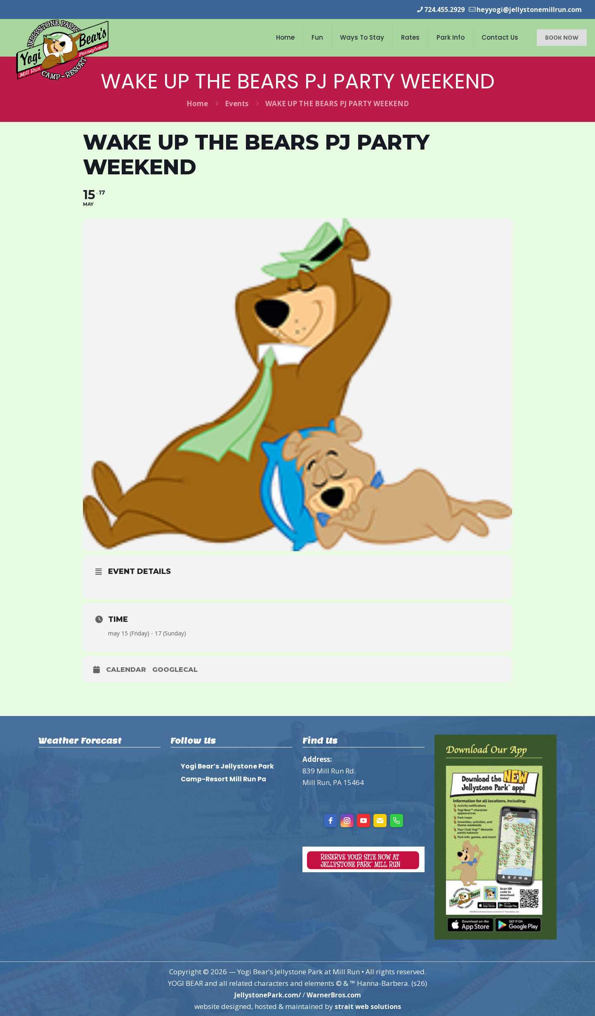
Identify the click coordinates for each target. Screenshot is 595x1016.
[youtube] (363, 820)
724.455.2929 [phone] (435, 9)
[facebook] (330, 820)
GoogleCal (175, 669)
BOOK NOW (561, 37)
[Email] (380, 820)
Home (197, 103)
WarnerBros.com (336, 994)
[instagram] (347, 820)
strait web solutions (367, 1006)
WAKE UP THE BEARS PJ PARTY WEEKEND (337, 103)
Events (236, 103)
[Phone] (396, 820)
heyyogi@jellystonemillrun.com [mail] (526, 9)
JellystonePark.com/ (265, 994)
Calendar (126, 669)
